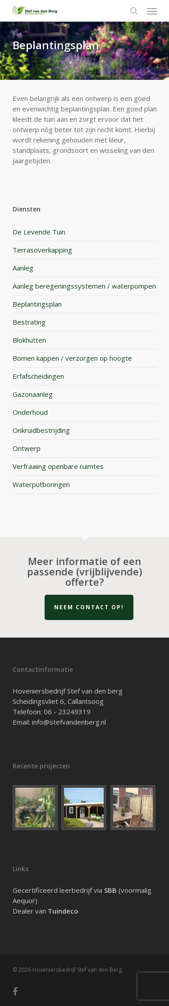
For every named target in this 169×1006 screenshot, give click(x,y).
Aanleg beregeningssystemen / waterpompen (84, 285)
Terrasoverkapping (42, 249)
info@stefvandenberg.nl (69, 721)
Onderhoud (30, 412)
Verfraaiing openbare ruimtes (58, 466)
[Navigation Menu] (152, 10)
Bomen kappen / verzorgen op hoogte (72, 358)
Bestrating (29, 321)
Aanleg (23, 267)
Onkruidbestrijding (41, 430)
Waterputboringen (41, 484)
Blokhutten (29, 340)
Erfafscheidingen (38, 376)
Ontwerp (27, 448)
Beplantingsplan (37, 303)
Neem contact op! (89, 607)
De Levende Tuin (39, 231)
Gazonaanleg (33, 394)
